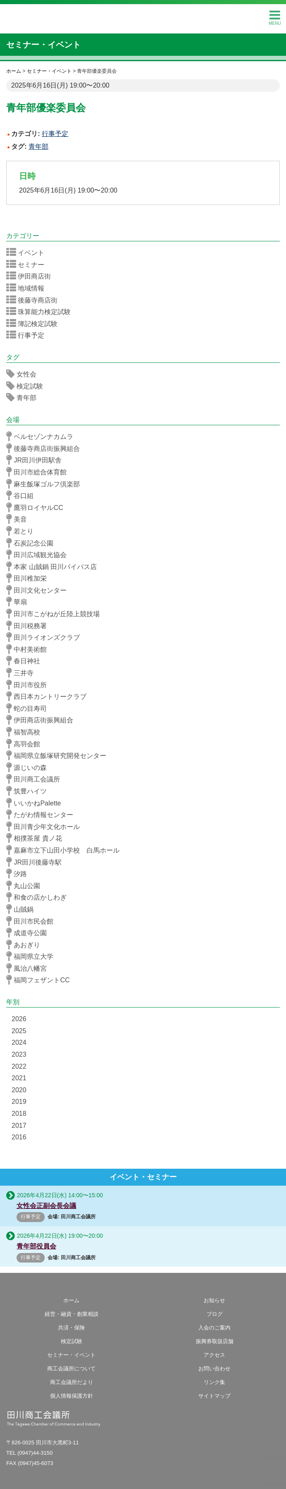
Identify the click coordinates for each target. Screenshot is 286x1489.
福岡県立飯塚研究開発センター (59, 755)
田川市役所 (29, 685)
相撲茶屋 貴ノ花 (37, 838)
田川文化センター (39, 590)
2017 (19, 1125)
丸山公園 (26, 886)
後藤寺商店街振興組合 (46, 448)
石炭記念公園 (32, 543)
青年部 (38, 146)
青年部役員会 (36, 1246)
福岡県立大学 (32, 956)
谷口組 (23, 495)
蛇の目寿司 (29, 708)
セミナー (28, 264)
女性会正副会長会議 (46, 1205)
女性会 (24, 374)
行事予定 (55, 133)
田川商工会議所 (143, 17)
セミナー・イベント (43, 44)
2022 (19, 1066)
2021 (19, 1078)
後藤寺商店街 (35, 300)
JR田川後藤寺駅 (37, 862)
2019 (19, 1101)
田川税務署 (29, 626)
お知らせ (214, 1300)
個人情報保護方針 (71, 1396)
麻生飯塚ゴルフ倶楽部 (46, 484)
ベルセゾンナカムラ (42, 436)
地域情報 (28, 288)
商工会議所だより (71, 1382)
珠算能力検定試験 (41, 312)
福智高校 (26, 732)
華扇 (19, 602)
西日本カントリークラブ (49, 696)
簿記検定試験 (35, 324)
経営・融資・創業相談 (72, 1314)
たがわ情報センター (42, 815)
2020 (19, 1090)
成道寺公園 (29, 933)
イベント (28, 252)
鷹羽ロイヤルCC (37, 507)
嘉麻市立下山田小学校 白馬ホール (66, 850)
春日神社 (26, 661)
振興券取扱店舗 (214, 1341)
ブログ (215, 1314)
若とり (23, 531)
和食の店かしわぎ (39, 897)
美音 (19, 519)
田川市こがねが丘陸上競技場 (56, 614)
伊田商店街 (31, 276)
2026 (19, 1018)
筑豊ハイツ (29, 791)
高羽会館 (26, 744)
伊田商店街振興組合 (42, 720)
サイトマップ (214, 1396)
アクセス (214, 1355)
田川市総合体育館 (39, 472)
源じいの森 (29, 767)
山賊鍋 (23, 909)
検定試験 (27, 386)
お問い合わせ (214, 1368)
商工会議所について (71, 1368)
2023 (19, 1054)
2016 (19, 1137)
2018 (19, 1113)
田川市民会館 (32, 921)
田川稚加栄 (29, 578)
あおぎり (26, 945)
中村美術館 (29, 649)
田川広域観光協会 (39, 555)
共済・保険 (71, 1328)
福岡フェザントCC (41, 980)
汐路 (19, 874)
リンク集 (214, 1382)
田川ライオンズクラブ (46, 637)
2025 (19, 1030)
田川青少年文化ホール (46, 826)
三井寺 (23, 673)
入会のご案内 (214, 1328)
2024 (19, 1042)
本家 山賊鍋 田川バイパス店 (54, 567)
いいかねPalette (36, 803)
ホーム (71, 1300)
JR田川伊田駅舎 (37, 460)
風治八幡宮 (29, 968)
